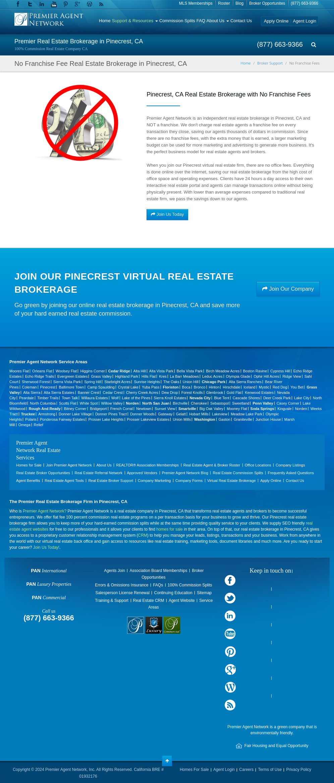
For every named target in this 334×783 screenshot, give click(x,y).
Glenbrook (214, 392)
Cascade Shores (246, 398)
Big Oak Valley (211, 409)
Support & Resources (135, 20)
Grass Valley (101, 376)
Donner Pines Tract (111, 414)
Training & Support (111, 600)
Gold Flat (234, 392)
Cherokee (199, 403)
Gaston (224, 419)
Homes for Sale (29, 465)
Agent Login (304, 21)
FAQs (158, 585)
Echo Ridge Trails (39, 376)
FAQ (201, 20)
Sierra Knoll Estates (170, 398)
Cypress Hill (280, 371)
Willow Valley (112, 403)
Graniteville (243, 419)
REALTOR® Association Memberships (147, 465)
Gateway (165, 414)
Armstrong (46, 414)
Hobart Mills (199, 414)
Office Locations (258, 465)
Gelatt (181, 414)
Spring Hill (92, 382)
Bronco (200, 387)
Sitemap (204, 592)
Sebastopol (219, 403)
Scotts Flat (67, 403)
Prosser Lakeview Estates (148, 419)
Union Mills (182, 419)
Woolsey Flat (66, 371)
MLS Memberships (196, 3)
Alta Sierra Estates (59, 392)
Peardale (26, 398)
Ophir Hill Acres (266, 376)
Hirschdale (231, 387)
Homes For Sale (194, 769)
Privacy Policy (298, 769)
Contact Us (241, 20)
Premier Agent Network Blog (185, 473)
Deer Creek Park (277, 398)
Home (105, 20)
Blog (239, 3)
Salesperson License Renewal (122, 592)
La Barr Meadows (184, 376)
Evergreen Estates (72, 376)
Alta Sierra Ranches (245, 382)
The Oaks (171, 382)
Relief (38, 425)
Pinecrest (48, 387)
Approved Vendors (142, 473)
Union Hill (191, 382)
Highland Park (126, 376)
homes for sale (169, 529)
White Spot (89, 403)
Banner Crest (89, 392)
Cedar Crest (112, 392)
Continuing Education (173, 592)
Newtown (143, 409)
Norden (301, 409)
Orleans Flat (42, 371)
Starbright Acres (117, 382)
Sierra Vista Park (67, 382)
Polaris (31, 419)
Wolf (115, 398)
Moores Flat (19, 371)
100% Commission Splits (190, 585)
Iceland (249, 387)
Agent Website (182, 600)
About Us (218, 20)
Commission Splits (177, 20)
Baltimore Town (71, 387)
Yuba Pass (151, 387)
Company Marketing (154, 481)
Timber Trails (47, 398)
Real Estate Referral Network (98, 473)
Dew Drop (170, 392)
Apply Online (276, 21)
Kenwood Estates (259, 392)
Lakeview (219, 414)
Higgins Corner (92, 371)
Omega (24, 425)
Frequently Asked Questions (291, 473)
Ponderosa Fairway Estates (62, 419)
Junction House (268, 419)
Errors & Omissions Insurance (121, 585)
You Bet (296, 387)
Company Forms (189, 481)
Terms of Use (270, 769)
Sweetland (240, 403)
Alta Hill (139, 371)
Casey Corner (288, 403)
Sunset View (165, 409)
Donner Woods (142, 414)
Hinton (214, 387)
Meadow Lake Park (246, 414)
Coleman (29, 387)
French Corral (121, 409)
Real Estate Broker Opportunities (43, 473)
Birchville (180, 403)
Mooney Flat (237, 409)
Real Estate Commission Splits (238, 473)
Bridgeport (98, 409)
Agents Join (114, 570)
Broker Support (270, 63)
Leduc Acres (212, 376)
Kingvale (284, 409)
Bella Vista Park (190, 371)
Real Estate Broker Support (110, 481)
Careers (246, 769)
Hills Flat (149, 376)
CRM (142, 535)
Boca (186, 387)
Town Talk (70, 398)
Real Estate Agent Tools (64, 481)
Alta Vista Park (161, 371)
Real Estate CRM (148, 600)
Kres (163, 376)
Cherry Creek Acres (142, 392)
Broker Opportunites (267, 3)
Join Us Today (167, 214)
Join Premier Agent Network (69, 465)
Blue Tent (221, 398)
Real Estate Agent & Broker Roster (211, 465)
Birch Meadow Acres (222, 371)
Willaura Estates (94, 398)
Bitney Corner (75, 409)
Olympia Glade (238, 376)
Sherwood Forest (36, 382)
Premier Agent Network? (44, 511)
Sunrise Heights (147, 382)
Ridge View (291, 376)
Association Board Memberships (158, 570)
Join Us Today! (46, 547)
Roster (224, 3)
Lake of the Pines (136, 398)
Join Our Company (288, 289)
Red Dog (280, 387)
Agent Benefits (28, 481)
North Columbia (42, 403)
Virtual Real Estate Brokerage (231, 481)
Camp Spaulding (100, 387)
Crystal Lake (128, 387)
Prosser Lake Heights (105, 419)
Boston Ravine (255, 371)
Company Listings (290, 465)
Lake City (302, 398)
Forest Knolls (192, 392)
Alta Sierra (31, 392)
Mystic (264, 387)
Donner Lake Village (75, 414)
